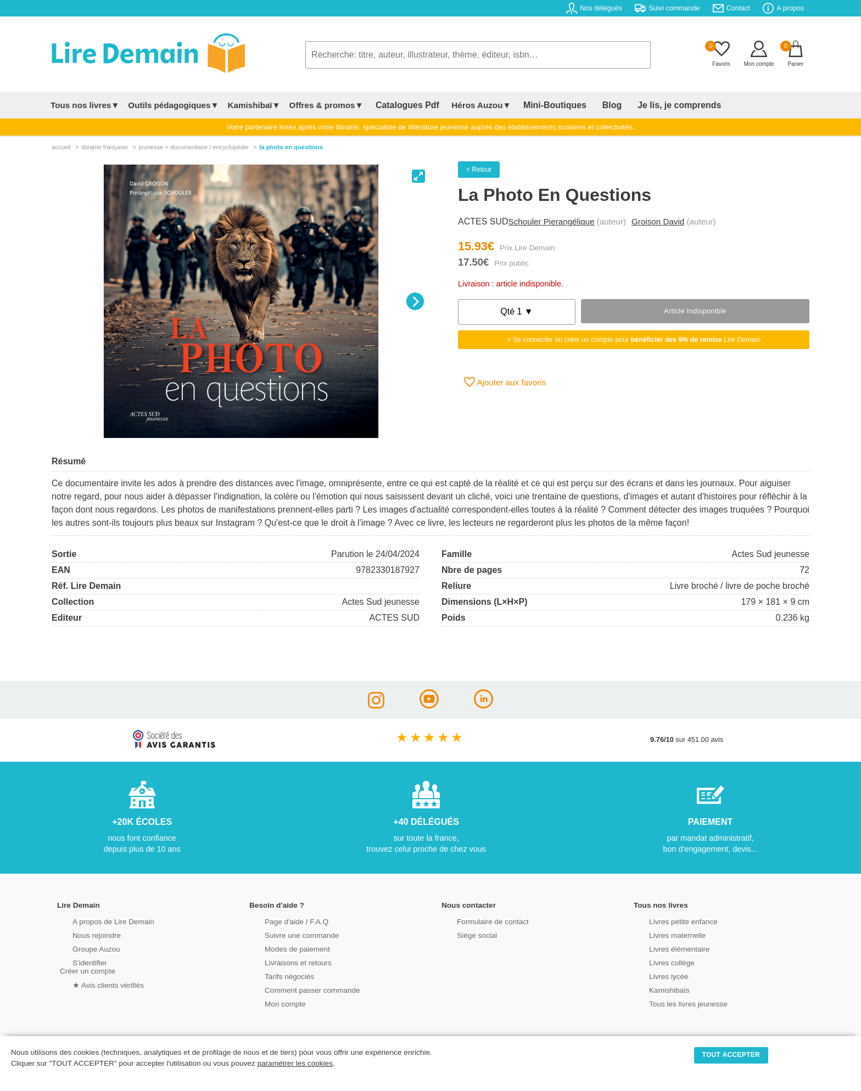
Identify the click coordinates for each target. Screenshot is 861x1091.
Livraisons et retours (283, 962)
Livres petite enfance (668, 920)
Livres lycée (655, 975)
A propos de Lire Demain (98, 920)
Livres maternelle (663, 934)
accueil (61, 147)
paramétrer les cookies (295, 1063)
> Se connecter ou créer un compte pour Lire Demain (634, 340)
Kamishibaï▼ (254, 105)
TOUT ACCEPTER (731, 1055)
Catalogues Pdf (402, 105)
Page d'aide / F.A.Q (282, 920)
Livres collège (657, 962)
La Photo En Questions (291, 147)
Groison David (657, 221)
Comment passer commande (297, 989)
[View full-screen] (418, 176)
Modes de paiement (283, 948)
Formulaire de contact (478, 920)
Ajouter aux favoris (505, 381)
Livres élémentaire (665, 948)
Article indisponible (695, 311)
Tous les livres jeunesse (673, 1003)
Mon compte (271, 1003)
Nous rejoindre (82, 934)
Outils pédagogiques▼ (173, 105)
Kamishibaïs (655, 989)
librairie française (104, 147)
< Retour (478, 169)
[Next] (415, 301)
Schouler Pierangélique (551, 221)
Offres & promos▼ (326, 105)
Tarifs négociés (275, 975)
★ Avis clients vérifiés (93, 984)
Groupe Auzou (82, 948)
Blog (588, 105)
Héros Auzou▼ (471, 105)
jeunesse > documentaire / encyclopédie (194, 147)
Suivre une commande (287, 934)
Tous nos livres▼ (85, 105)
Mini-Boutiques (540, 105)
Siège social (463, 934)
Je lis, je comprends (646, 105)
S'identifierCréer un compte (86, 966)
